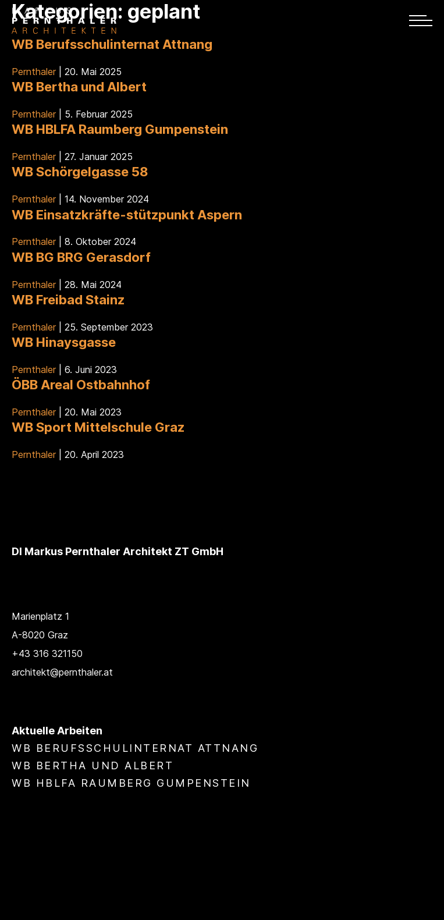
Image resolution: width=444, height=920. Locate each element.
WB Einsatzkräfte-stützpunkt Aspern (127, 214)
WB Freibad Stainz (68, 299)
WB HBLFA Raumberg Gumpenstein (120, 129)
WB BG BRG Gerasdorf (81, 257)
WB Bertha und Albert (79, 86)
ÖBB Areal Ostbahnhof (81, 384)
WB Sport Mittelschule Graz (98, 427)
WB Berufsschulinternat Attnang (112, 44)
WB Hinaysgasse (64, 342)
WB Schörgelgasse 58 (80, 171)
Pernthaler (34, 71)
